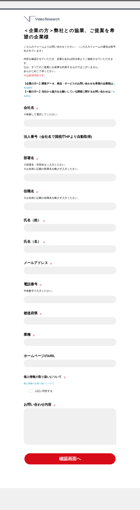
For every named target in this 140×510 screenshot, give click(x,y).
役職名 (29, 191)
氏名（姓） (32, 220)
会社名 (29, 108)
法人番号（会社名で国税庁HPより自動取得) (58, 137)
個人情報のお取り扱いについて (41, 383)
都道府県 (31, 313)
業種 (27, 334)
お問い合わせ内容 (37, 404)
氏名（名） (32, 241)
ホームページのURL (39, 356)
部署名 (29, 158)
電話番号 (31, 284)
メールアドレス (36, 263)
